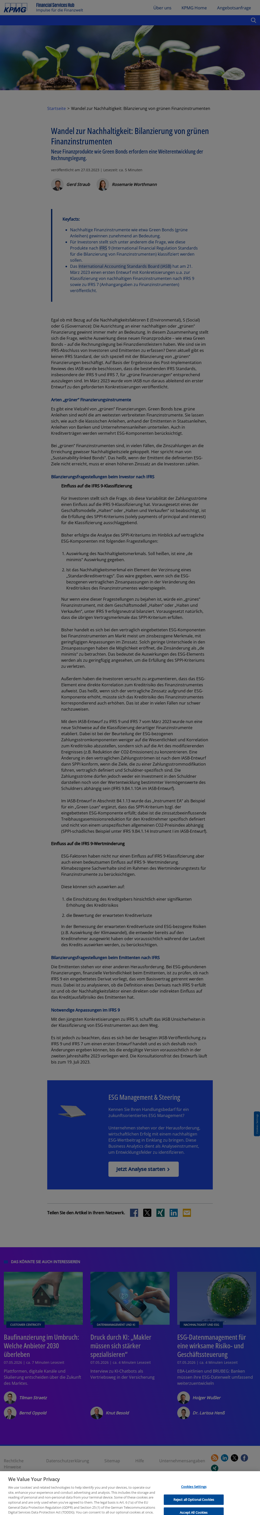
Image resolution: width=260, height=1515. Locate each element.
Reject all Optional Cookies (193, 1509)
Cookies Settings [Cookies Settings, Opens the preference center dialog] (193, 1496)
